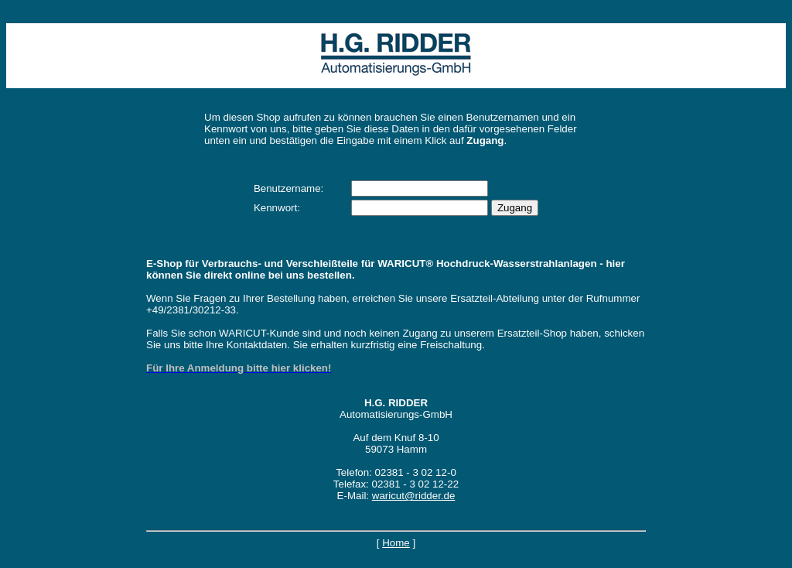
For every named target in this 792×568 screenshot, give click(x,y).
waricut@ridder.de (414, 495)
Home (396, 543)
